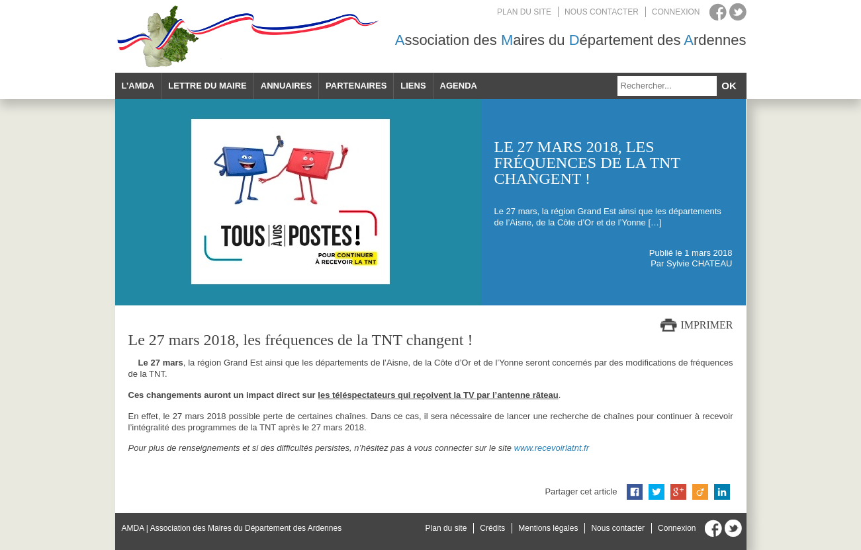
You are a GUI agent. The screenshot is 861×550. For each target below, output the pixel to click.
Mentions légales (548, 528)
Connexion (676, 12)
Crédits (492, 528)
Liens (413, 86)
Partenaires (356, 86)
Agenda (458, 86)
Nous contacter (602, 12)
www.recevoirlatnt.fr (551, 448)
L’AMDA (138, 86)
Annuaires (286, 86)
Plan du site (524, 12)
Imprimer (706, 325)
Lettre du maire (207, 86)
